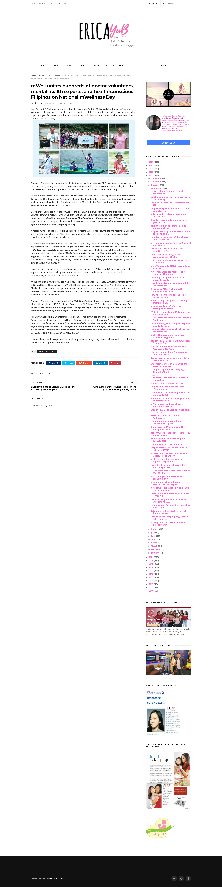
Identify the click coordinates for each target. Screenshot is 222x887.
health (41, 76)
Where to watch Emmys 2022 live (167, 383)
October (155, 185)
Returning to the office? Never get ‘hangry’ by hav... (168, 512)
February (156, 549)
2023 (151, 172)
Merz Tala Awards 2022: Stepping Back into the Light (170, 267)
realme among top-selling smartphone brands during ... (171, 324)
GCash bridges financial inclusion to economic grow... (169, 477)
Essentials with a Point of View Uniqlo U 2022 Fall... (170, 494)
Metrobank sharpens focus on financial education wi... (171, 244)
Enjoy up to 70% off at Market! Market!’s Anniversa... (166, 290)
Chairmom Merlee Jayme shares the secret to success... (169, 364)
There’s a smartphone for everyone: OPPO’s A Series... (169, 353)
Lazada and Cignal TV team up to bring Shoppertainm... (171, 284)
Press (57, 76)
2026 (151, 162)
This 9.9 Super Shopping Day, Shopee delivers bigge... (169, 517)
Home (33, 4)
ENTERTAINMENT (161, 65)
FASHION (109, 65)
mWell (49, 76)
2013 (151, 584)
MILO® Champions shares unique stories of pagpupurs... (167, 336)
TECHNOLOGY (140, 65)
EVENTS (57, 65)
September (157, 188)
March (154, 546)
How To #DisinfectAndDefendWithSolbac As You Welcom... (170, 377)
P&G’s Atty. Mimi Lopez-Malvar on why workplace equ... (170, 313)
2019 (151, 563)
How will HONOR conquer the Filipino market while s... (169, 296)
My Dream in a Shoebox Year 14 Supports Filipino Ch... (166, 460)
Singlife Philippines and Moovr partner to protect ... (170, 209)
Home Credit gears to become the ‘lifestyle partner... (168, 466)
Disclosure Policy (58, 4)
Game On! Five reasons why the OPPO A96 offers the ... (170, 330)
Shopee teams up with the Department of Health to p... (171, 232)
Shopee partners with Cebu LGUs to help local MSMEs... (169, 448)
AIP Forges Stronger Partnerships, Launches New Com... (168, 273)
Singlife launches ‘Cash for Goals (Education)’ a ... (167, 387)
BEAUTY (95, 65)
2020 (151, 560)
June (153, 536)
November (156, 181)
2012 (151, 587)
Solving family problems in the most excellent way (169, 523)
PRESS (178, 65)
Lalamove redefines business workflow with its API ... (171, 506)
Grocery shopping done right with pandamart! (168, 192)
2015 (151, 577)
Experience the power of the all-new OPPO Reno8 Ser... (169, 238)
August (155, 529)
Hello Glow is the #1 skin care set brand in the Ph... (168, 249)
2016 (151, 574)
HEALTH (123, 65)
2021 (151, 557)
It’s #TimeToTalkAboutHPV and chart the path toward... (170, 489)
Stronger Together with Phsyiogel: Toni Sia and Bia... (168, 370)
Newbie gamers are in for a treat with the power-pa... (170, 198)
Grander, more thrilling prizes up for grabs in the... (169, 221)
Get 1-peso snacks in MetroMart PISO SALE (170, 203)
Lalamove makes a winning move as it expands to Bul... (170, 393)
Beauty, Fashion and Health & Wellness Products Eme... (170, 342)
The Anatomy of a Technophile (166, 444)
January (155, 552)
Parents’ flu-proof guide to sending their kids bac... (169, 301)
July (153, 532)
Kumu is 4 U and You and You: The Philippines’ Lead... (168, 428)
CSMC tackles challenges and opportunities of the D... (166, 255)
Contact (43, 4)
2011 (151, 590)
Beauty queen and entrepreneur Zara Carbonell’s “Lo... (170, 359)
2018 (151, 567)
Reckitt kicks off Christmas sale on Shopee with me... (168, 227)
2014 (151, 580)
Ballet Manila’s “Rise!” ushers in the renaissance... (169, 215)
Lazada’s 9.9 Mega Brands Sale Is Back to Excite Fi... (170, 411)
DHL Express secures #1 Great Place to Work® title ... (170, 471)
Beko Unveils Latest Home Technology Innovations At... (170, 433)
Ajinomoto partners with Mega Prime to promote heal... (170, 399)
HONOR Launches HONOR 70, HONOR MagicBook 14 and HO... (169, 454)
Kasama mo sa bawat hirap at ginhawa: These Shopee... (166, 483)
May (153, 539)
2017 (151, 570)
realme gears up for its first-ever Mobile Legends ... (168, 278)
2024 (151, 168)
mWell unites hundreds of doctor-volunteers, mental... (168, 405)
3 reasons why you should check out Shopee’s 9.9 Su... (169, 500)
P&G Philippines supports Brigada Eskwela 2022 (168, 439)
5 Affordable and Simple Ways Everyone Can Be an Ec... (171, 318)
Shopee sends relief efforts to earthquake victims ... (166, 307)
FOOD (69, 65)
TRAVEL (82, 65)
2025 (151, 165)
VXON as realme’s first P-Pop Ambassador (165, 416)
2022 (151, 175)
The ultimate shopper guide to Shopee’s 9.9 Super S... (166, 422)
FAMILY (43, 65)
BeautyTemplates (56, 878)
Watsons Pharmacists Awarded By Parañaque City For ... (168, 347)
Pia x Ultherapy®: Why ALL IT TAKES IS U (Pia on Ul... (170, 261)
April (153, 542)
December (156, 178)
